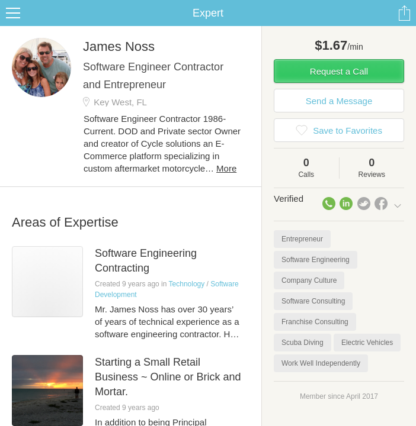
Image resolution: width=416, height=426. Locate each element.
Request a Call (339, 71)
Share (404, 13)
